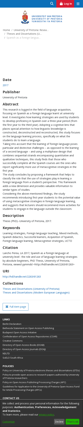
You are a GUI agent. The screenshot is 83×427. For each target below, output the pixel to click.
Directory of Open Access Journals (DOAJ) (24, 349)
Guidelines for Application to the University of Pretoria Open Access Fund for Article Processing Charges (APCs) (41, 388)
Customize (8, 421)
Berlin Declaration (12, 323)
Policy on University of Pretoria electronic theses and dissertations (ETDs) (41, 370)
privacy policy (46, 414)
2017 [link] (5, 85)
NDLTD (6, 353)
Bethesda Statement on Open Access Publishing (28, 328)
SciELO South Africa (13, 357)
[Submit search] (52, 4)
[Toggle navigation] (78, 4)
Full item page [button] (16, 306)
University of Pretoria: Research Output (31, 30)
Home (6, 30)
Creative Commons (13, 340)
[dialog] (41, 413)
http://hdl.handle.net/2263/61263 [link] (22, 276)
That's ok (72, 421)
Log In (66, 3)
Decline (59, 421)
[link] (31, 288)
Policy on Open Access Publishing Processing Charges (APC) (34, 382)
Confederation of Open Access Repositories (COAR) (30, 336)
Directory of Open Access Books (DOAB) (23, 345)
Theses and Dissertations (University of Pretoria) (24, 33)
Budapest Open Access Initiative (20, 332)
